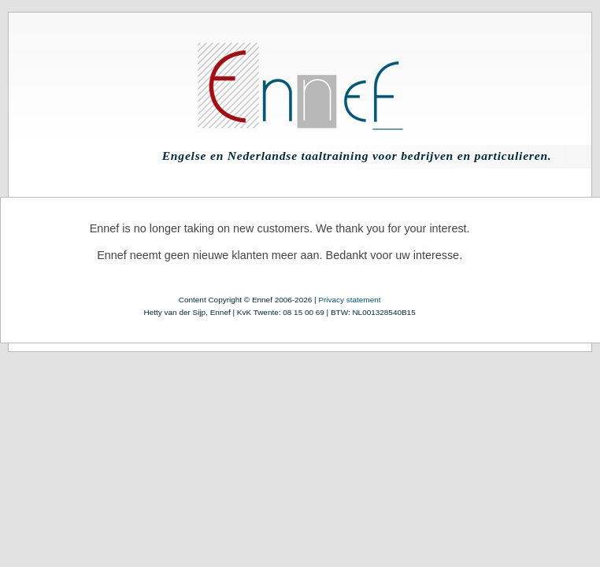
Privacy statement (349, 299)
